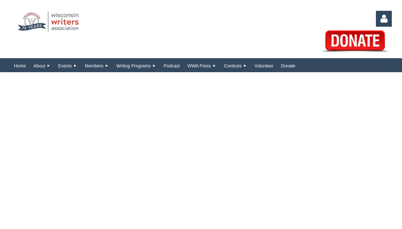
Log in (384, 19)
